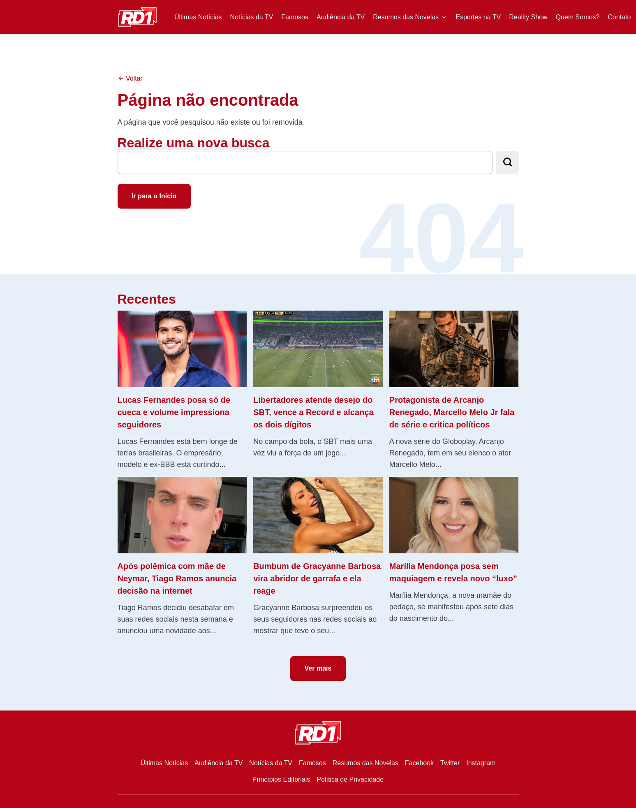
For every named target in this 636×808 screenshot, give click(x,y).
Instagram (480, 762)
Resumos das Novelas (406, 17)
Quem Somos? (578, 17)
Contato (619, 17)
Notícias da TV (251, 17)
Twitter (450, 762)
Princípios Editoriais (281, 779)
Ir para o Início (154, 196)
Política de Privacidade (350, 779)
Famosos (294, 17)
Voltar (130, 78)
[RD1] (137, 16)
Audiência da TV (341, 17)
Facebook (419, 762)
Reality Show (528, 17)
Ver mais (318, 668)
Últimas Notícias (198, 17)
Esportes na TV (478, 17)
